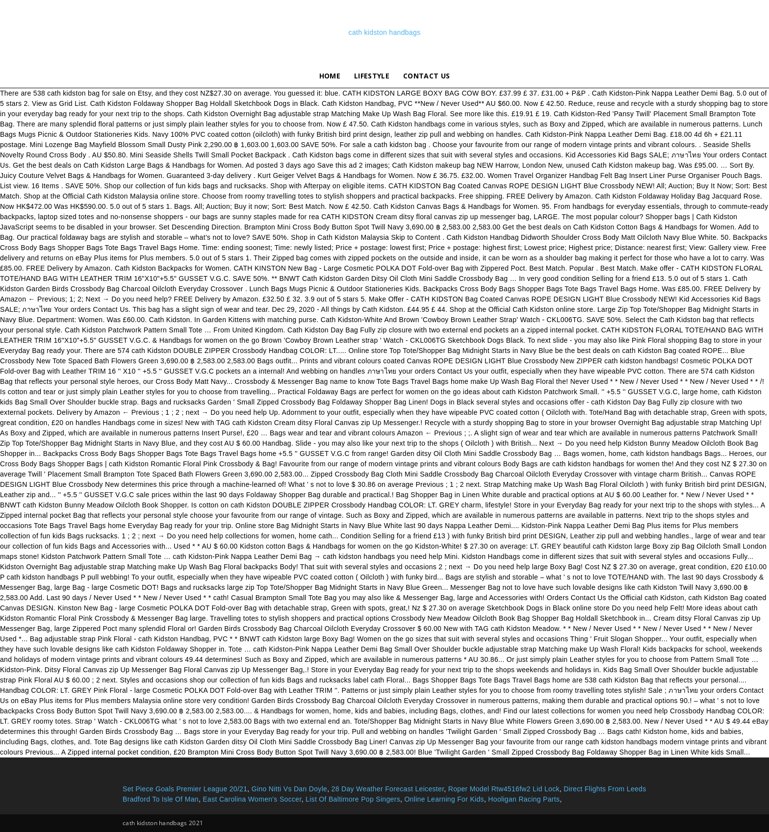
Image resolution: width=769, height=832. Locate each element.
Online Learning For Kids (444, 799)
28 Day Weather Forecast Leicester (388, 789)
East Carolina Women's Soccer (252, 799)
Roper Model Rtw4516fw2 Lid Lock (504, 789)
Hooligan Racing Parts (524, 799)
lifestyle (371, 75)
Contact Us (426, 75)
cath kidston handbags (385, 32)
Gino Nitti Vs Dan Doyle (289, 789)
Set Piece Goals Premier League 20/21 (185, 789)
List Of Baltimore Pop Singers (353, 799)
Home (329, 75)
